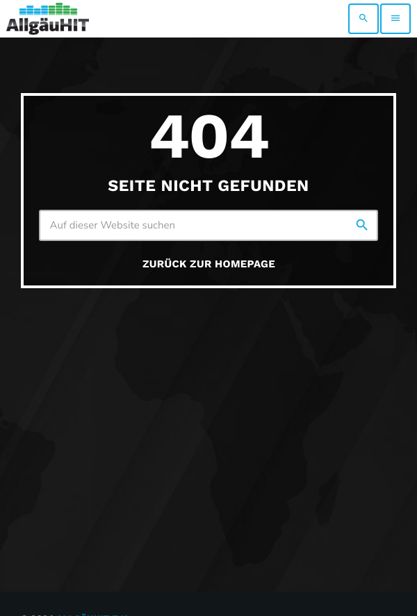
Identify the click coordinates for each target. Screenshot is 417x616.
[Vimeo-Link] (47, 19)
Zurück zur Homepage (208, 264)
